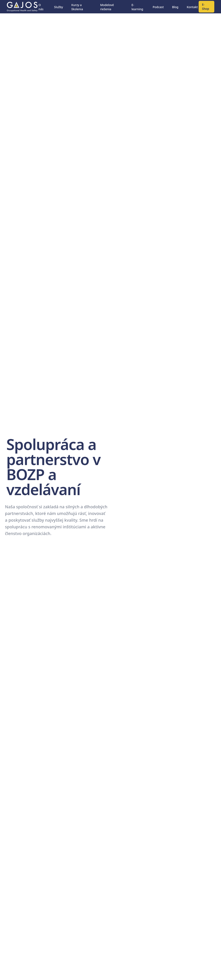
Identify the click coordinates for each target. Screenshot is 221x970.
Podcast (158, 7)
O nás (40, 7)
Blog (175, 7)
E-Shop (205, 7)
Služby (58, 7)
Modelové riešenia (107, 7)
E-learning (137, 7)
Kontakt (192, 7)
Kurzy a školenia (77, 7)
